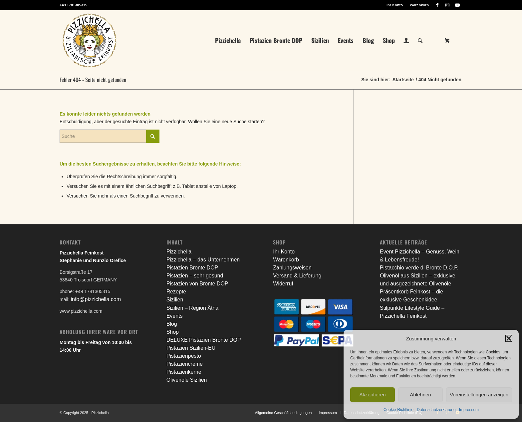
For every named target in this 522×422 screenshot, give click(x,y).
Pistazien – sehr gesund (194, 275)
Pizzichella (179, 251)
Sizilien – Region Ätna (192, 308)
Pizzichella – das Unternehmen (203, 259)
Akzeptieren (372, 394)
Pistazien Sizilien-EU (191, 348)
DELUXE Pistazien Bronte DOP (203, 340)
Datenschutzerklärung (436, 409)
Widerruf (283, 283)
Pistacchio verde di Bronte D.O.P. (419, 267)
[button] (508, 338)
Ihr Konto (395, 5)
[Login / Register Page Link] (406, 41)
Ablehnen (420, 394)
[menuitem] (394, 5)
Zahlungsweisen (292, 267)
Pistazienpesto (183, 356)
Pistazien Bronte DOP (192, 267)
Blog (171, 324)
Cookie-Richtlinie (398, 409)
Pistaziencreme (184, 364)
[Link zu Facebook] (437, 5)
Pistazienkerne (183, 372)
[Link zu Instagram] (447, 5)
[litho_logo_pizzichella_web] (89, 40)
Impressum (469, 409)
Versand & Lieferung (297, 275)
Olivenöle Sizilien (186, 380)
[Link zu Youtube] (457, 5)
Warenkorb (419, 5)
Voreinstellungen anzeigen (479, 394)
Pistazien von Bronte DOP (197, 283)
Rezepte (176, 291)
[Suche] (420, 40)
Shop (172, 332)
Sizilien (174, 299)
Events (174, 316)
